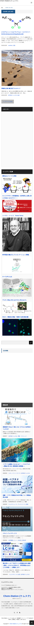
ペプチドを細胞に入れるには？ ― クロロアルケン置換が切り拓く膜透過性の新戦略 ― (16, 465)
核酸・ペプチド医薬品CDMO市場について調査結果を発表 (17, 496)
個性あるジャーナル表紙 (9, 176)
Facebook (30, 618)
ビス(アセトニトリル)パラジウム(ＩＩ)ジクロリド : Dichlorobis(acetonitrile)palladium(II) (15, 33)
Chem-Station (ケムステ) (17, 596)
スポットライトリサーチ (14, 473)
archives (10, 45)
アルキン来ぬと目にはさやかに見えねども (14, 300)
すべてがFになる (7, 276)
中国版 (17, 619)
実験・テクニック (22, 436)
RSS (19, 612)
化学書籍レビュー (13, 540)
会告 (19, 574)
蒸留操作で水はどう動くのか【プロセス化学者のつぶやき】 (17, 428)
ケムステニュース (13, 504)
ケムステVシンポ (13, 574)
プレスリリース (21, 504)
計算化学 (24, 540)
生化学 (19, 540)
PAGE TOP (31, 622)
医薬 (27, 504)
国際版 (13, 619)
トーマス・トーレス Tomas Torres (12, 215)
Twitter (9, 619)
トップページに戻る (8, 101)
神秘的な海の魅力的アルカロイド (10, 88)
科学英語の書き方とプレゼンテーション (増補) (15, 254)
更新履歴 (18, 618)
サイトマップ (24, 618)
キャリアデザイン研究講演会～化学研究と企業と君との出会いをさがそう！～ (17, 197)
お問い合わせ (23, 619)
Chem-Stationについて (6, 618)
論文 (18, 95)
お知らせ (14, 618)
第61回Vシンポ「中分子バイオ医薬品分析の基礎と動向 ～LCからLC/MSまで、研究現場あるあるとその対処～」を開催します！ (16, 565)
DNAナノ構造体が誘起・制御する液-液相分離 (15, 317)
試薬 (14, 45)
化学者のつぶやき (12, 95)
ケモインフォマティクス (10, 533)
